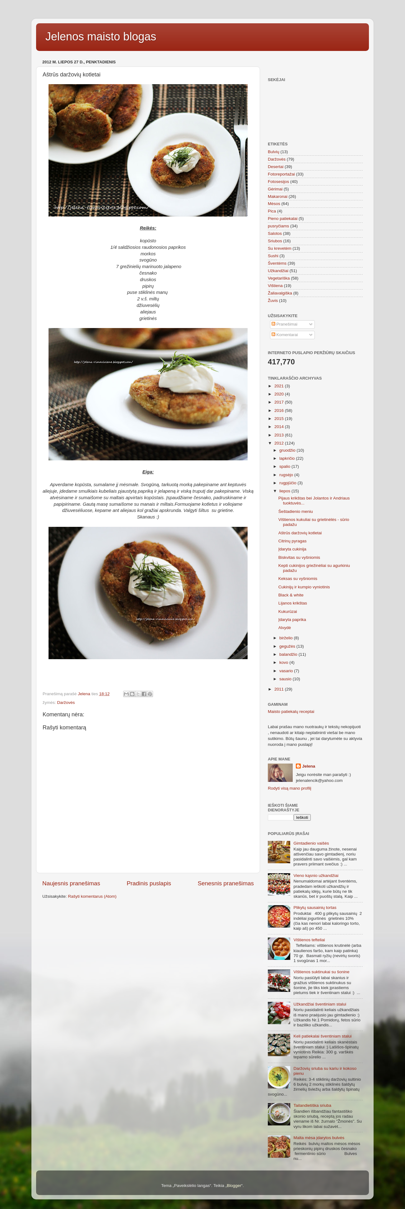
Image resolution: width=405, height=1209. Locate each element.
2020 (279, 394)
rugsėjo (286, 474)
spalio (285, 466)
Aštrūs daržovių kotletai (300, 533)
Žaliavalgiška (280, 293)
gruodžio (288, 450)
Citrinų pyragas (292, 541)
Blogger (234, 1185)
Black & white (291, 595)
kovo (284, 662)
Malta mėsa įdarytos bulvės (318, 1137)
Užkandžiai (278, 270)
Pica (272, 211)
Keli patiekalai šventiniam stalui (322, 1036)
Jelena (308, 766)
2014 (279, 426)
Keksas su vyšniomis (297, 578)
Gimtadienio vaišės (311, 843)
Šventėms (277, 263)
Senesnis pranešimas (226, 883)
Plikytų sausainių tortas (314, 907)
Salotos (275, 233)
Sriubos (275, 241)
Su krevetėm (279, 248)
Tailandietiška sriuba (312, 1105)
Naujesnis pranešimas (71, 883)
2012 (279, 443)
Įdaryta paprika (292, 619)
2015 (279, 418)
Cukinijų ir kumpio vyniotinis (304, 587)
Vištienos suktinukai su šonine (321, 971)
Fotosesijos (278, 181)
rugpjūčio (288, 483)
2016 (279, 410)
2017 (279, 402)
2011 (279, 689)
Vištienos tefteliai (309, 940)
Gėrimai (275, 189)
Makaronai (277, 196)
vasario (286, 670)
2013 (279, 435)
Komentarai (285, 334)
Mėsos (274, 203)
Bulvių (273, 151)
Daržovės (66, 702)
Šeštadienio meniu (295, 511)
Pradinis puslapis (149, 883)
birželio (286, 638)
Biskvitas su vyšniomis (299, 557)
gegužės (287, 646)
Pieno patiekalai (282, 218)
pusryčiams (278, 226)
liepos (285, 491)
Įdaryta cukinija (292, 549)
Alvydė (284, 627)
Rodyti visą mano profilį (289, 788)
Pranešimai (284, 324)
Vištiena (275, 285)
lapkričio (287, 458)
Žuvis (273, 300)
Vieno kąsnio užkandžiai (315, 875)
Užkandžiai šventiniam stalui (319, 1004)
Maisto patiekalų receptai (291, 711)
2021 (279, 386)
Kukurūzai (287, 611)
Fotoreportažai (281, 174)
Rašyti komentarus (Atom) (92, 896)
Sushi (273, 255)
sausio (286, 679)
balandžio (289, 654)
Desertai (275, 166)
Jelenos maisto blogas (100, 36)
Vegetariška (279, 278)
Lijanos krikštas (292, 603)
